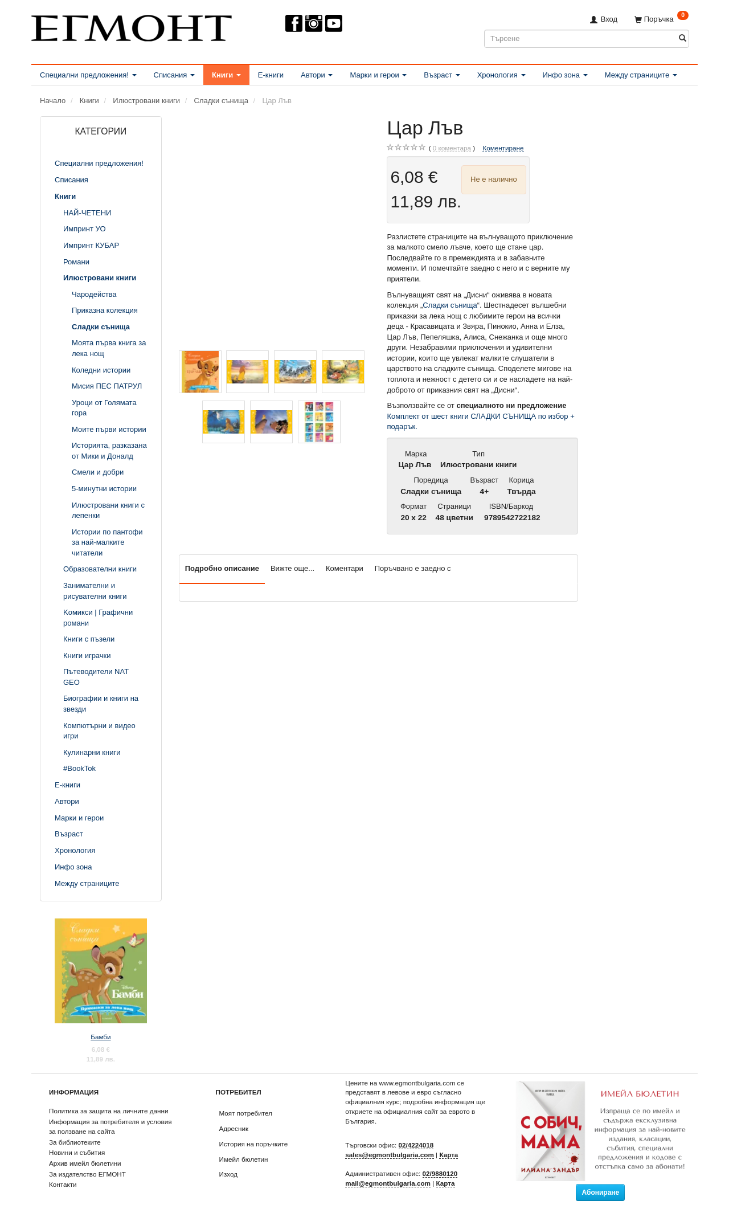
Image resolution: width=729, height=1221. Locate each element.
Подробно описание (222, 568)
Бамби (100, 1036)
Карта (448, 1154)
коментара (452, 148)
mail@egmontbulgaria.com (388, 1183)
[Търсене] (682, 38)
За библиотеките (75, 1142)
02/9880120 (440, 1173)
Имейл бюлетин (243, 1159)
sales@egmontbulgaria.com (389, 1154)
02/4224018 (416, 1145)
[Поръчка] (661, 19)
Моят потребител (245, 1113)
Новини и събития (77, 1152)
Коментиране (502, 148)
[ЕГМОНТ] (131, 26)
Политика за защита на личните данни (108, 1110)
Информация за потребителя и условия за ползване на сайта (110, 1126)
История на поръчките (253, 1144)
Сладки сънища (450, 305)
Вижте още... (292, 568)
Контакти (63, 1184)
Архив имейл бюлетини (85, 1163)
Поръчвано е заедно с (413, 568)
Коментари (344, 568)
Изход (228, 1174)
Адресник (234, 1128)
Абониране (600, 1193)
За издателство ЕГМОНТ (87, 1174)
